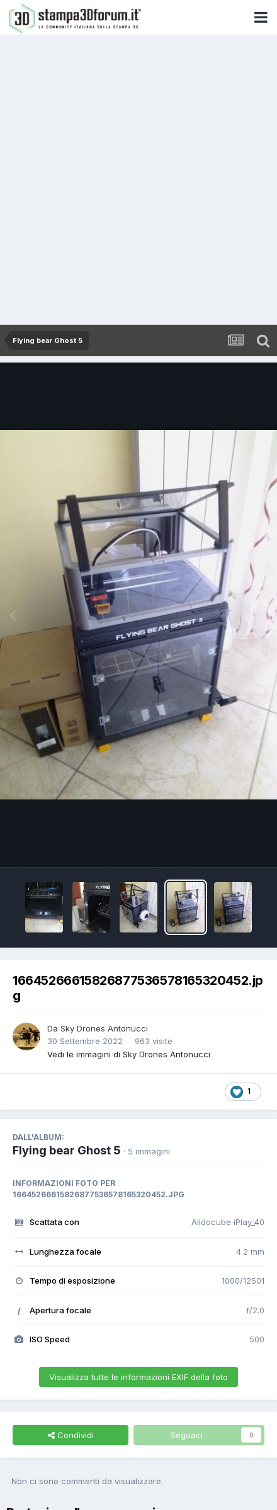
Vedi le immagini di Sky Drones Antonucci (128, 1054)
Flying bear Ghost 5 (67, 1150)
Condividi (71, 1435)
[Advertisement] (138, 179)
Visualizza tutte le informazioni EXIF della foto (138, 1377)
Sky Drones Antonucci (104, 1028)
